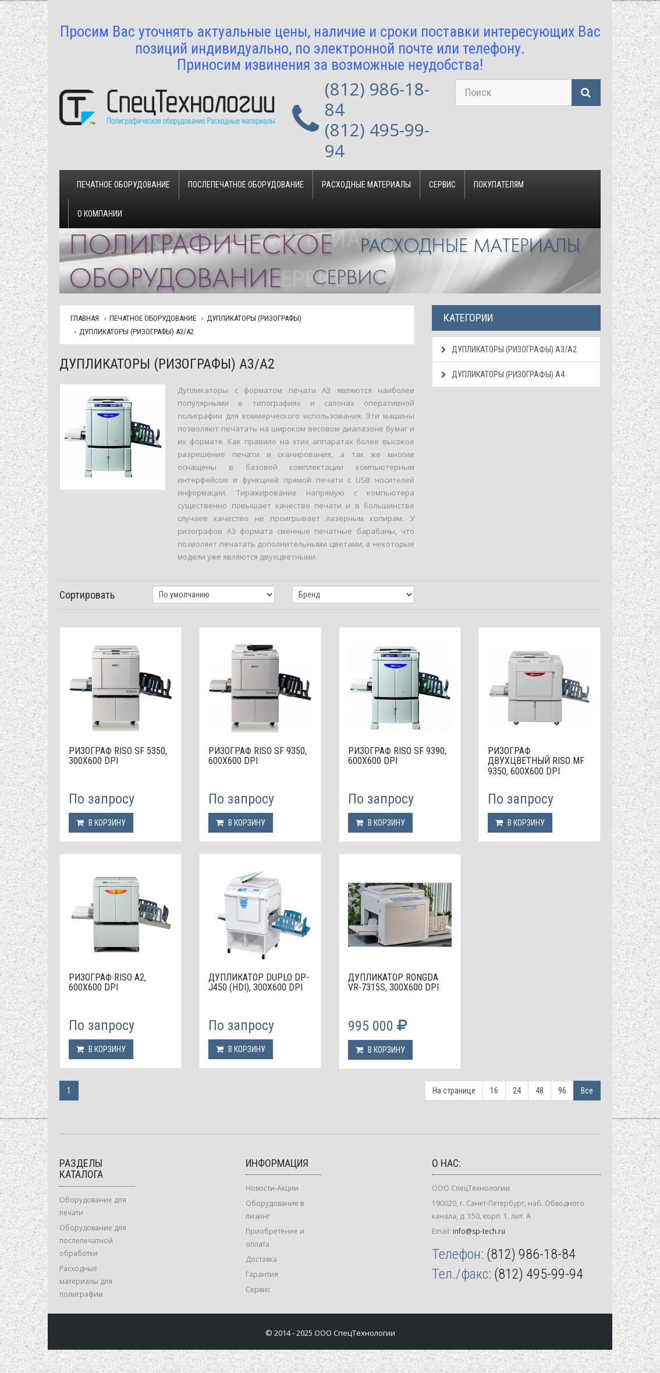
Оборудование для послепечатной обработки (92, 1240)
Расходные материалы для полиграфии (85, 1281)
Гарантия (262, 1274)
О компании (99, 213)
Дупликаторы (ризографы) (254, 318)
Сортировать (87, 595)
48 (539, 1090)
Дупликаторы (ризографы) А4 (503, 374)
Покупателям (499, 184)
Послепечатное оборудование (246, 184)
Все (587, 1090)
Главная (84, 318)
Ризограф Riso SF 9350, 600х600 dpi (257, 756)
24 (517, 1090)
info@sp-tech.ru (479, 1231)
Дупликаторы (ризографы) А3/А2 (136, 331)
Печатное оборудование (123, 184)
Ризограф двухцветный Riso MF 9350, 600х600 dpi (536, 761)
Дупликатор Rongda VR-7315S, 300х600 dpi (393, 982)
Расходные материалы (366, 184)
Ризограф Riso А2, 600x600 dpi (107, 982)
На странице (454, 1090)
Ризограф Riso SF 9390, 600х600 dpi (397, 756)
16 (494, 1090)
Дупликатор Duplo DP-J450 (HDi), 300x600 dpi (258, 982)
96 (562, 1090)
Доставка (261, 1259)
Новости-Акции (272, 1188)
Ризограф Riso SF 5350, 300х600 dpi (118, 756)
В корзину (101, 822)
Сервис (442, 184)
